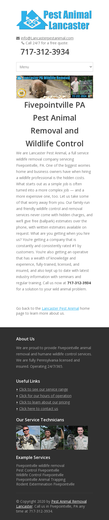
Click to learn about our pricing (44, 402)
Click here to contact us (38, 408)
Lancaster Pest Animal (60, 308)
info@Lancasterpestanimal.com (47, 38)
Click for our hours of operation (45, 395)
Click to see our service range (43, 389)
